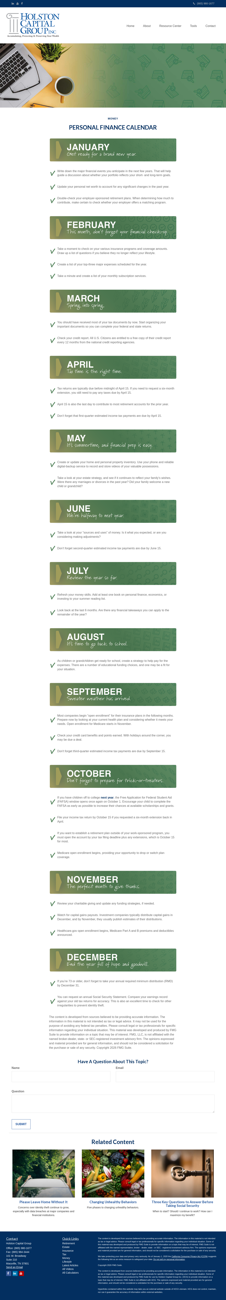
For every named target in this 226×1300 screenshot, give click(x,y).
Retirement (68, 1243)
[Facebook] (22, 3)
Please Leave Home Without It (44, 1202)
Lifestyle (67, 1261)
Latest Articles (70, 1265)
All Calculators (70, 1272)
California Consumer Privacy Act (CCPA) (190, 1256)
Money (66, 1258)
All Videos (68, 1269)
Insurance (67, 1250)
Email (120, 1067)
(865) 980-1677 (203, 3)
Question (18, 1091)
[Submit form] (21, 1124)
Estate (66, 1247)
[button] (145, 25)
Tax (64, 1254)
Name (16, 1067)
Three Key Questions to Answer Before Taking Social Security (182, 1204)
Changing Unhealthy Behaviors (113, 1202)
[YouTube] (17, 3)
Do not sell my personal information (169, 1259)
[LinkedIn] (13, 3)
